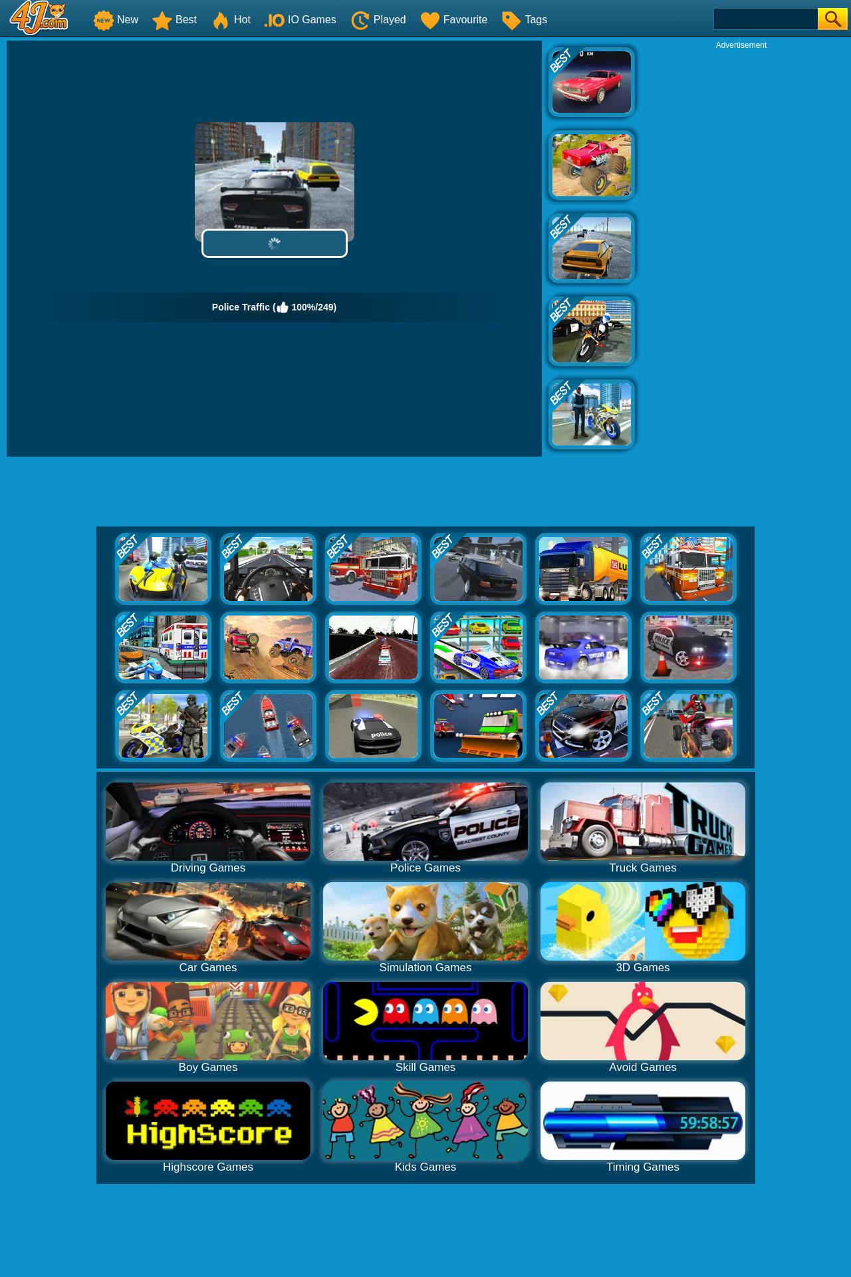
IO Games (300, 19)
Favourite (454, 19)
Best (174, 19)
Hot (230, 19)
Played (378, 19)
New (115, 19)
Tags (524, 19)
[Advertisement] (741, 250)
